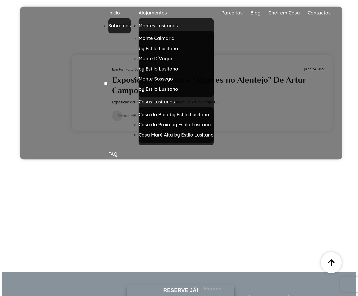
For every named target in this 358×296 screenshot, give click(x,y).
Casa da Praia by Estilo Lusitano (175, 125)
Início (114, 13)
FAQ (113, 154)
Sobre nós (119, 26)
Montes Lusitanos (158, 26)
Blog (255, 13)
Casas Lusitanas (157, 102)
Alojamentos (153, 13)
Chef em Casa (284, 13)
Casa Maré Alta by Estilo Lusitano (176, 135)
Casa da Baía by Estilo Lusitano (174, 115)
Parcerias (232, 13)
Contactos (319, 13)
